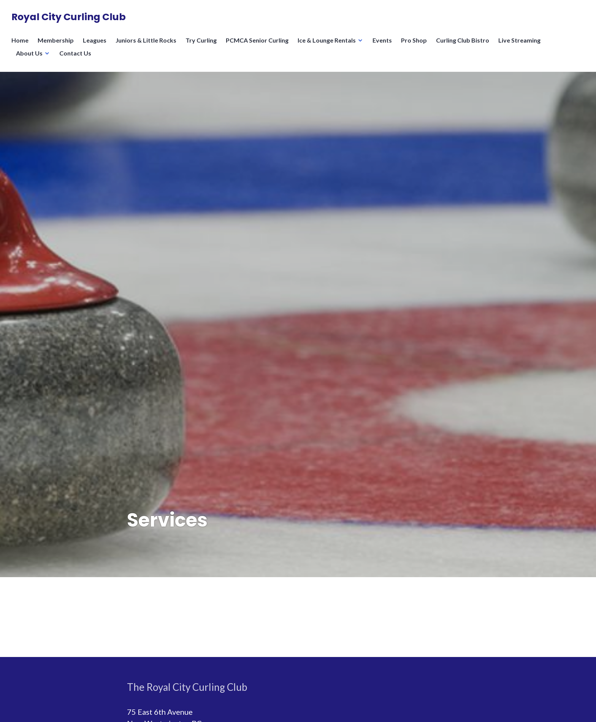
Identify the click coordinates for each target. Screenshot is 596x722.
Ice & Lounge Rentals (327, 40)
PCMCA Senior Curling (257, 40)
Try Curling (201, 40)
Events (382, 40)
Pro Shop (414, 40)
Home (20, 40)
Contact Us (75, 53)
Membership (56, 40)
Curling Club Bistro (462, 40)
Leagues (94, 40)
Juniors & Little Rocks (146, 40)
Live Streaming (519, 40)
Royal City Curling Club (68, 17)
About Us (29, 53)
